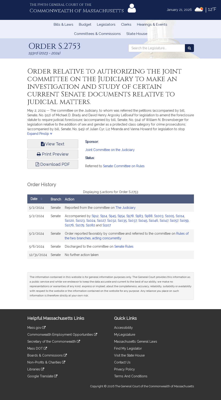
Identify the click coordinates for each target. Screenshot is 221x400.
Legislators (106, 24)
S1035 (122, 220)
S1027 (101, 220)
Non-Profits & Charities (46, 362)
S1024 (90, 220)
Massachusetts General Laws (135, 341)
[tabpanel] (110, 222)
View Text (52, 144)
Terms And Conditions (130, 376)
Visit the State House (129, 355)
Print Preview (53, 154)
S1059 (184, 220)
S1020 (69, 220)
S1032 (111, 220)
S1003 (158, 216)
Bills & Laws (63, 24)
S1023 (80, 220)
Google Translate (42, 376)
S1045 (142, 220)
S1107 (107, 225)
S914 (103, 216)
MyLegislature (124, 334)
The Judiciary (125, 207)
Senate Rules (124, 246)
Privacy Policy (124, 369)
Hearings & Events (152, 24)
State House (136, 34)
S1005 (169, 216)
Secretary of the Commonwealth (53, 341)
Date (38, 199)
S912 (95, 216)
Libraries (35, 369)
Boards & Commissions (47, 355)
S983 (139, 216)
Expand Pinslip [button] (39, 133)
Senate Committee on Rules (124, 166)
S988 (149, 216)
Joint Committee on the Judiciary (110, 150)
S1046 (153, 220)
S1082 (90, 225)
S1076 (69, 225)
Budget (85, 24)
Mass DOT (37, 348)
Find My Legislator (128, 348)
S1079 (79, 225)
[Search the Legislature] (189, 48)
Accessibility (123, 327)
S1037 (132, 220)
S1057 (174, 220)
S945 (112, 216)
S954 (121, 216)
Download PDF (53, 164)
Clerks (126, 24)
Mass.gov (36, 327)
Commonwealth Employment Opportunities (62, 334)
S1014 (180, 216)
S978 (130, 216)
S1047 (164, 220)
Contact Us (122, 362)
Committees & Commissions (97, 34)
